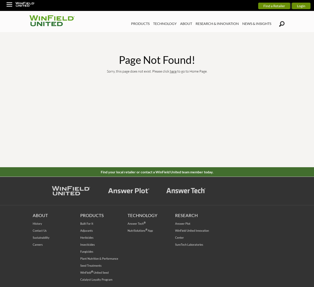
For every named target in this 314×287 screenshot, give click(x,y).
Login (301, 6)
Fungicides (86, 251)
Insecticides (87, 244)
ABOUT (186, 23)
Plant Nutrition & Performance (99, 258)
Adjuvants (86, 230)
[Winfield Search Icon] (282, 24)
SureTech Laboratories (189, 244)
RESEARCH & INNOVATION (217, 23)
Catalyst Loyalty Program (96, 279)
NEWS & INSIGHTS (256, 23)
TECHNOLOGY (165, 23)
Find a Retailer (274, 6)
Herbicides (87, 237)
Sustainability (41, 237)
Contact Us (40, 230)
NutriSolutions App (140, 230)
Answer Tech (136, 223)
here (173, 71)
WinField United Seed (94, 272)
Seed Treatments (91, 265)
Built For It (86, 223)
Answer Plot (182, 223)
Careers (38, 244)
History (37, 223)
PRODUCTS (140, 23)
